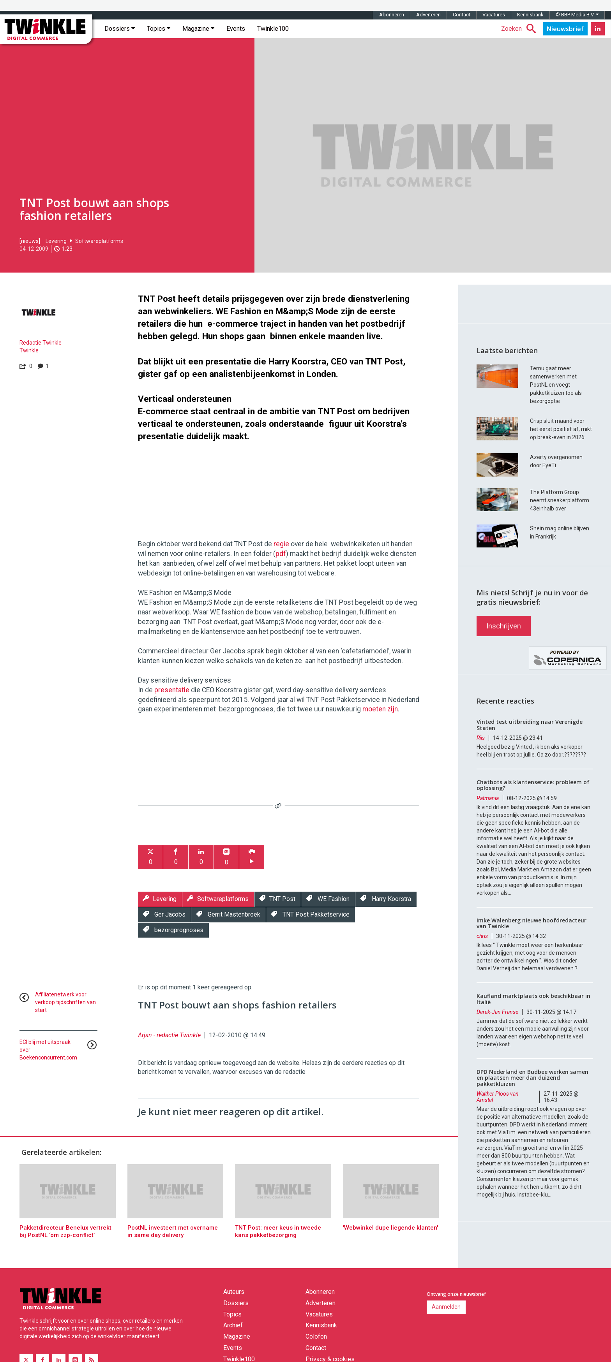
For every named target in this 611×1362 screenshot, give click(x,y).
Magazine (198, 28)
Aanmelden (446, 1307)
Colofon (316, 1336)
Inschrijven (503, 626)
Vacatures (493, 15)
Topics (158, 28)
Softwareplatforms (99, 241)
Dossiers (119, 28)
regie (281, 544)
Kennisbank (530, 15)
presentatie (171, 690)
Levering (56, 241)
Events (235, 28)
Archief (233, 1325)
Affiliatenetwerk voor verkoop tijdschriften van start (65, 1002)
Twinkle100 (273, 28)
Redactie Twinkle (40, 343)
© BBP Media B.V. (577, 15)
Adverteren (428, 15)
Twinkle (29, 350)
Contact (461, 15)
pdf (280, 554)
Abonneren (391, 15)
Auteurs (233, 1291)
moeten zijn (380, 709)
